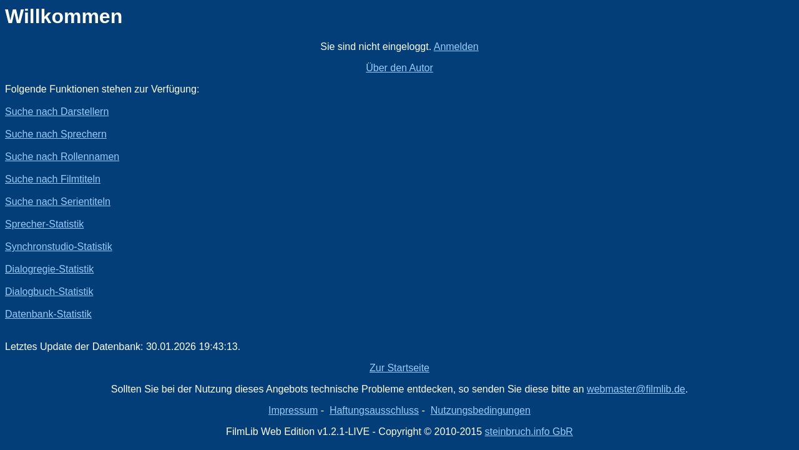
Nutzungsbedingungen (481, 410)
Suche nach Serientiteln (57, 201)
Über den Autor (399, 67)
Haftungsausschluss (374, 410)
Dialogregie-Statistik (49, 269)
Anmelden (456, 46)
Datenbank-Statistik (48, 314)
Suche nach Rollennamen (62, 156)
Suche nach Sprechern (56, 134)
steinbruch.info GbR (528, 431)
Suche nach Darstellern (57, 111)
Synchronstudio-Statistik (58, 246)
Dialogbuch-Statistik (49, 291)
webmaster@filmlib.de (636, 389)
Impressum (293, 410)
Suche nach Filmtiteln (52, 179)
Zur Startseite (399, 367)
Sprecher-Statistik (44, 224)
